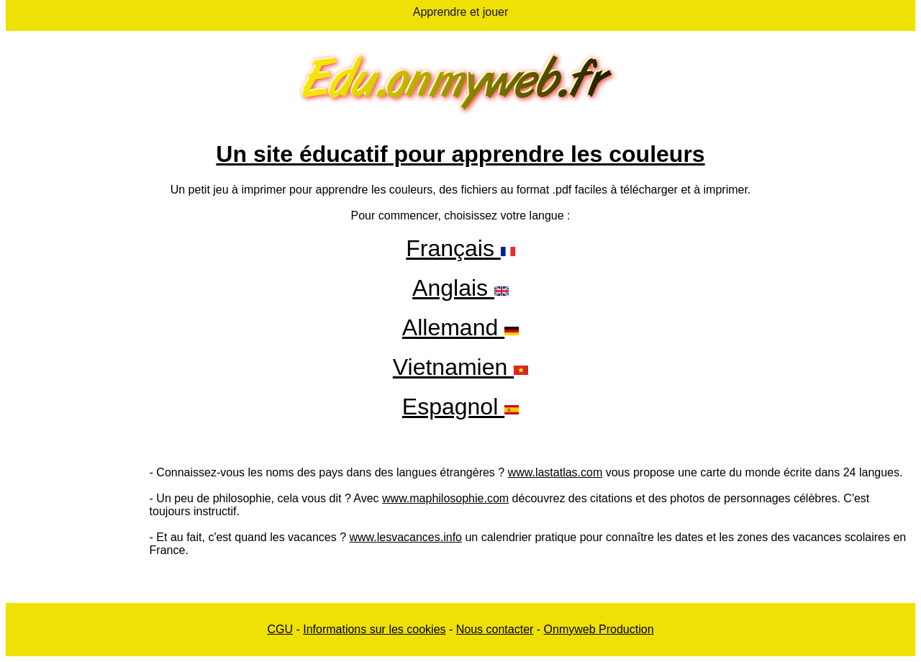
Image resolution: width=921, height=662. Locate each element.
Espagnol (453, 407)
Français (460, 248)
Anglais (453, 288)
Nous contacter (495, 629)
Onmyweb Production (599, 629)
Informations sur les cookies (374, 629)
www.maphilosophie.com (445, 498)
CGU (280, 629)
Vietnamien (453, 367)
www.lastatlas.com (555, 472)
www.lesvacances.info (405, 537)
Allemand (460, 327)
